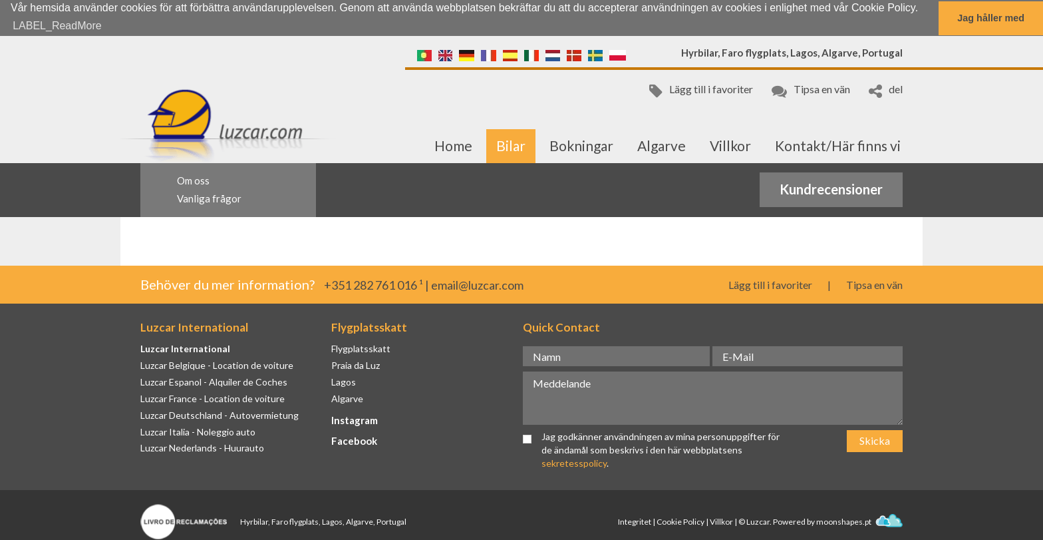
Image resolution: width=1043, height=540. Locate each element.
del (886, 89)
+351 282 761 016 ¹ (373, 284)
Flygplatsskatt (360, 348)
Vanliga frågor (209, 198)
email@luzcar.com (477, 284)
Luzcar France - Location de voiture (212, 398)
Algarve (661, 144)
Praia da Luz (355, 364)
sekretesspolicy (574, 462)
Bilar (510, 144)
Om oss (193, 180)
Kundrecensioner (831, 189)
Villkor (730, 144)
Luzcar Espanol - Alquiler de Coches (213, 381)
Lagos (343, 381)
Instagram (354, 419)
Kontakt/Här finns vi (838, 144)
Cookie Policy (680, 521)
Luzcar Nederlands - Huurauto (202, 447)
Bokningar (581, 144)
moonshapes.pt (859, 521)
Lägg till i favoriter (701, 89)
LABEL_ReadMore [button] (57, 25)
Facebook (354, 440)
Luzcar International (185, 348)
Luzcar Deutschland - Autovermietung (219, 414)
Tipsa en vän (811, 89)
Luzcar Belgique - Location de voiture (216, 364)
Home (453, 144)
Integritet (634, 521)
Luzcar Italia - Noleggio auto (197, 431)
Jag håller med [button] (990, 18)
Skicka (874, 439)
